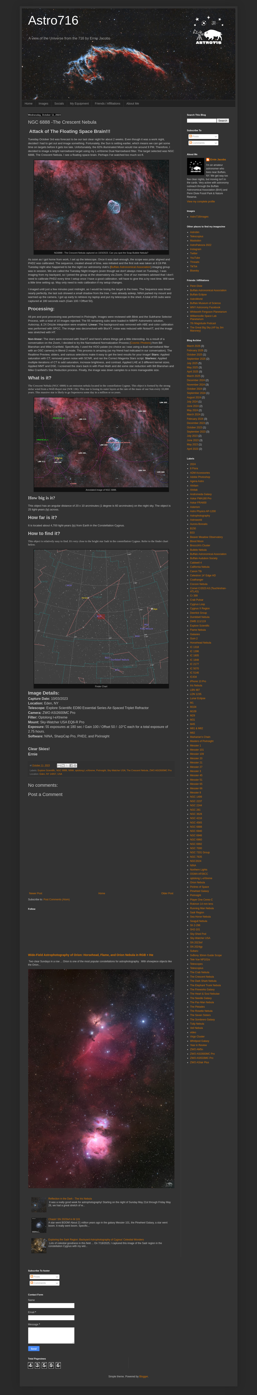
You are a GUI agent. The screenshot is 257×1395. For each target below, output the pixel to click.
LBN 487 (195, 689)
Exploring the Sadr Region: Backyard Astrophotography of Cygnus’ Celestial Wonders (96, 1239)
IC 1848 (194, 659)
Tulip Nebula (197, 1023)
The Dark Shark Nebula (203, 980)
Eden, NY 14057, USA (51, 774)
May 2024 (192, 410)
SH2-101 (195, 929)
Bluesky (194, 270)
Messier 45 (196, 775)
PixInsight (101, 770)
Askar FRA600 (198, 502)
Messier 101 (197, 749)
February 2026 (195, 350)
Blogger (143, 1376)
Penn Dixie (196, 286)
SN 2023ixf (196, 942)
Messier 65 (196, 784)
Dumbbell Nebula (200, 617)
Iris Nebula (196, 685)
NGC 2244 (196, 805)
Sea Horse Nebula (200, 916)
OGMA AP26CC (199, 873)
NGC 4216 (196, 818)
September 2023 (196, 431)
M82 (192, 732)
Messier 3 (195, 771)
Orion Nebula (197, 882)
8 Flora (194, 468)
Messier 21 (196, 762)
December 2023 (196, 423)
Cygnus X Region (200, 608)
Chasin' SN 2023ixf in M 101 (64, 1219)
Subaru (194, 950)
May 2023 (192, 444)
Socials (59, 103)
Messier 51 (196, 779)
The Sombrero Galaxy (202, 1019)
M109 (193, 711)
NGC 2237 (196, 801)
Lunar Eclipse (198, 698)
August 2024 (194, 397)
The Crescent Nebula (137, 770)
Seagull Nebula (198, 921)
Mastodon (195, 240)
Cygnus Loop (197, 604)
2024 (193, 464)
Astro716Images (199, 216)
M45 (192, 724)
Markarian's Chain (200, 737)
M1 (192, 702)
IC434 (193, 676)
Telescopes (196, 963)
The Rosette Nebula (201, 1011)
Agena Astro (197, 481)
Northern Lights (198, 869)
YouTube (195, 257)
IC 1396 (194, 651)
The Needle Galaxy (201, 998)
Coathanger (196, 579)
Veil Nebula (196, 1028)
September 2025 (196, 358)
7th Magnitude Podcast (203, 323)
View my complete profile (201, 201)
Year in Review (198, 1045)
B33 (192, 532)
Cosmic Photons (140, 342)
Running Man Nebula (202, 908)
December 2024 (196, 380)
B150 (193, 528)
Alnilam (194, 485)
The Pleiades (197, 1006)
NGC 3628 (196, 814)
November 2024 (196, 384)
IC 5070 (194, 668)
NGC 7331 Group (200, 852)
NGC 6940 (196, 831)
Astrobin (194, 232)
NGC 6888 (61, 770)
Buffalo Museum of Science (205, 303)
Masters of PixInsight (202, 741)
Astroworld (196, 519)
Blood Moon (197, 541)
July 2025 (192, 363)
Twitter (194, 253)
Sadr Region (197, 912)
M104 (193, 706)
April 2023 (192, 448)
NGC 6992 (196, 844)
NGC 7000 (196, 848)
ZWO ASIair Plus (199, 1062)
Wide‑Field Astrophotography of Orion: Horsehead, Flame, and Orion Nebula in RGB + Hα (90, 955)
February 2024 (195, 418)
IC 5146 (194, 672)
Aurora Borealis (199, 524)
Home (29, 103)
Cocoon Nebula (199, 584)
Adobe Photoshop (200, 477)
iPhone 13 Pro (198, 681)
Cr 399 (194, 595)
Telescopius (196, 236)
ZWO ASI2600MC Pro (160, 770)
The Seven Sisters (200, 1015)
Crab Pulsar (196, 599)
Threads (194, 262)
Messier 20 (196, 758)
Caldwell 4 (196, 562)
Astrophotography (200, 515)
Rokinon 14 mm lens (201, 903)
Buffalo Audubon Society (204, 558)
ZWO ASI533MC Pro (202, 1058)
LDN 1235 (196, 694)
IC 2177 (194, 664)
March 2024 (193, 414)
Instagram (195, 249)
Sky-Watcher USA (116, 770)
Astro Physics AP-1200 (203, 511)
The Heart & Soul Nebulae (205, 993)
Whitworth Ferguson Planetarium (208, 311)
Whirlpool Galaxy (199, 1041)
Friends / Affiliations (107, 103)
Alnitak (194, 489)
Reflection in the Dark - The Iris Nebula (70, 1198)
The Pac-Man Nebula (202, 1002)
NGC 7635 (196, 856)
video (193, 1032)
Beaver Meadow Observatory (206, 537)
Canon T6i (196, 571)
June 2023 (193, 440)
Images (43, 103)
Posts (194, 136)
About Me (133, 103)
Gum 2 (194, 638)
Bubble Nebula (198, 549)
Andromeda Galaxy (201, 494)
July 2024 (192, 401)
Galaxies (195, 634)
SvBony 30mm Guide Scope (206, 955)
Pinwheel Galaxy (199, 891)
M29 (192, 715)
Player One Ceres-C (201, 899)
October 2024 (194, 388)
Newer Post (35, 893)
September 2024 (196, 393)
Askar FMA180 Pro (200, 498)
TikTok (193, 266)
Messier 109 (197, 754)
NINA (71, 770)
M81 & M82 (196, 728)
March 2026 (193, 346)
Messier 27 (196, 767)
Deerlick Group (198, 612)
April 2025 (192, 371)
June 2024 (193, 406)
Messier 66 (196, 788)
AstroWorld (196, 299)
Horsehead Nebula (200, 642)
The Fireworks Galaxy (202, 989)
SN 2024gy (196, 946)
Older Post (167, 893)
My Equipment (79, 103)
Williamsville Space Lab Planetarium (203, 317)
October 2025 (194, 354)
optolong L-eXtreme (85, 770)
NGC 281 (195, 809)
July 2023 (192, 435)
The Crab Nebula (199, 972)
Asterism (195, 507)
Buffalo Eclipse (198, 294)
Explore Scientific (46, 770)
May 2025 (192, 367)
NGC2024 (195, 861)
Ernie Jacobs (218, 159)
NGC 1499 (196, 796)
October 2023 (194, 427)
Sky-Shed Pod (198, 933)
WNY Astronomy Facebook (205, 307)
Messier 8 (195, 792)
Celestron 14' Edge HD (203, 575)
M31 (192, 719)
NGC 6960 (196, 839)
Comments (197, 143)
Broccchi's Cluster (200, 545)
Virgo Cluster (197, 1036)
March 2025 (193, 376)
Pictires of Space (199, 886)
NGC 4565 (196, 822)
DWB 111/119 (198, 621)
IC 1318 (194, 647)
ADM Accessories (200, 472)
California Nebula (200, 566)
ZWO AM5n (196, 1049)
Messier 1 (195, 745)
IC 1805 (194, 655)
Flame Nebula (198, 629)
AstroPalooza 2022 (200, 245)
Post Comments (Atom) (56, 899)
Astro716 (53, 20)
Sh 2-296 (195, 925)
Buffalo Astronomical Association (130, 267)
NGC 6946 (196, 835)
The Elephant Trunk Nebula (205, 985)
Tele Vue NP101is (200, 959)
